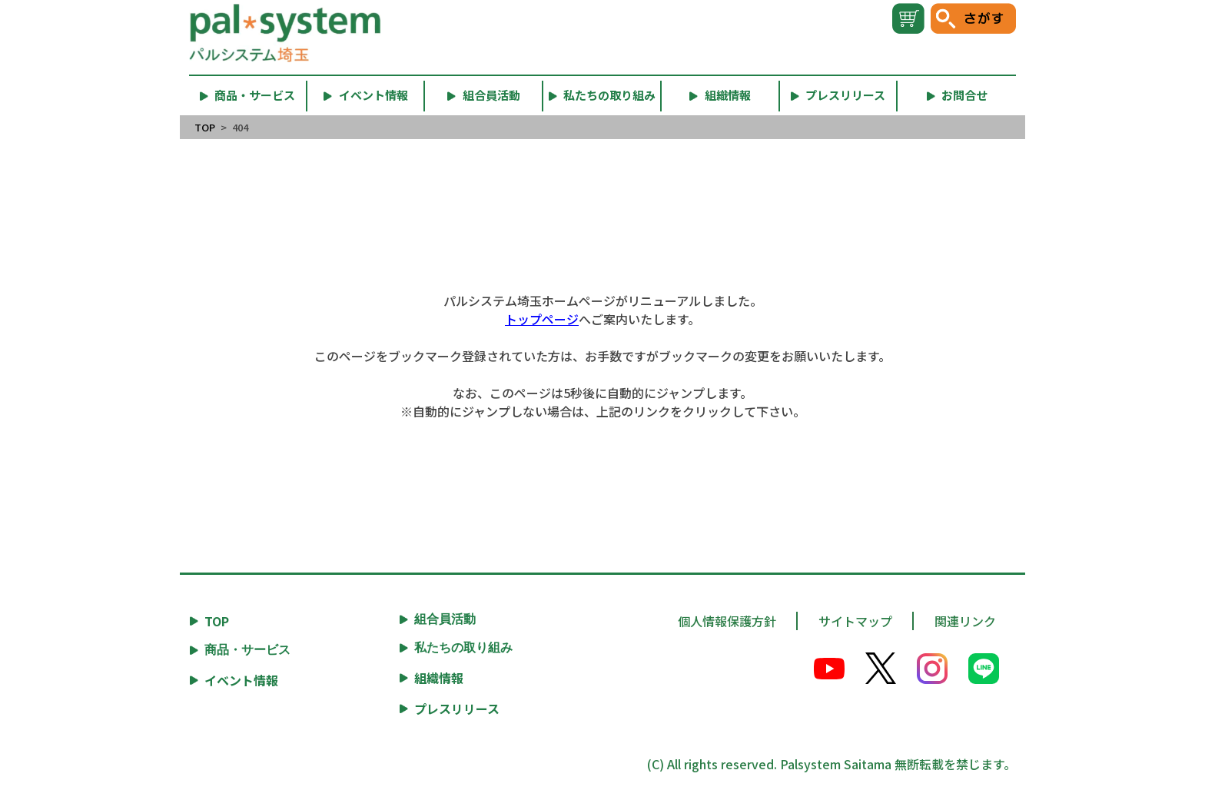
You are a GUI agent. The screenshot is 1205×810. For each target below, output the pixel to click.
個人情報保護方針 (727, 621)
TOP (204, 127)
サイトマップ (855, 621)
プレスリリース (457, 708)
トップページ (542, 319)
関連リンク (965, 621)
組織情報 (438, 678)
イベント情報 (241, 680)
